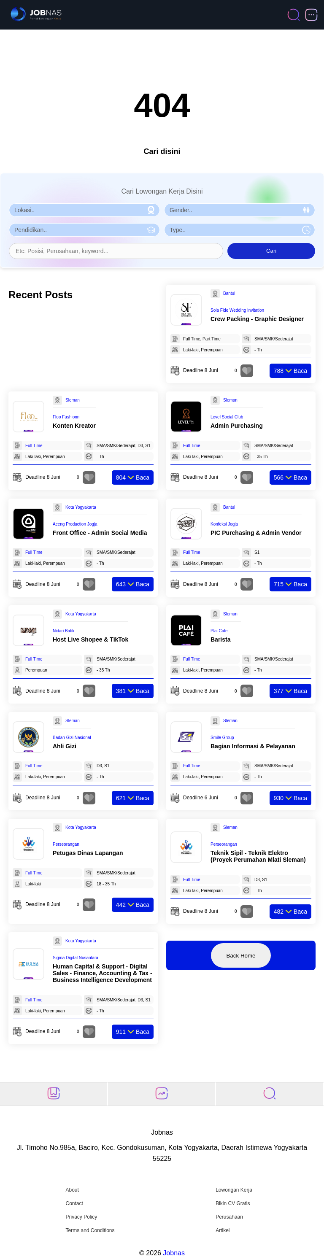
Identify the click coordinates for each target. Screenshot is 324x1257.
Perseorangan (66, 844)
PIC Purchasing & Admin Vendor (256, 532)
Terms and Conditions (89, 1230)
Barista (220, 639)
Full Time (34, 445)
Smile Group (222, 737)
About (71, 1190)
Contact (74, 1203)
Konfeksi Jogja (224, 524)
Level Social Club (227, 417)
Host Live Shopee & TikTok (90, 639)
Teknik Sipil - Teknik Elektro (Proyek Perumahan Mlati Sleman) (258, 856)
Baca (290, 371)
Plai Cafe (219, 630)
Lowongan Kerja (234, 1190)
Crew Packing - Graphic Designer (257, 319)
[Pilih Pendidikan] (84, 230)
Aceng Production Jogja (75, 524)
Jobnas (174, 1253)
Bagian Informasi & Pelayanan (253, 746)
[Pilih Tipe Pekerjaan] (239, 230)
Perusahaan (229, 1217)
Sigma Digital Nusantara (75, 957)
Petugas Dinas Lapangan (88, 853)
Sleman (72, 400)
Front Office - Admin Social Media (100, 532)
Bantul (229, 293)
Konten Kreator (74, 425)
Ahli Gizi (64, 746)
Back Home (241, 955)
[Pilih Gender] (239, 210)
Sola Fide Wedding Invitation (237, 310)
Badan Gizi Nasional (72, 737)
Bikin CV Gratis (233, 1203)
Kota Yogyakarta (80, 507)
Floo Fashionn (66, 417)
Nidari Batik (63, 630)
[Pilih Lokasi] (84, 210)
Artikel (223, 1230)
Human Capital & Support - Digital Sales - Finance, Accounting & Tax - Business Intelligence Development (102, 973)
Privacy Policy (81, 1217)
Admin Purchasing (237, 425)
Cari (271, 251)
